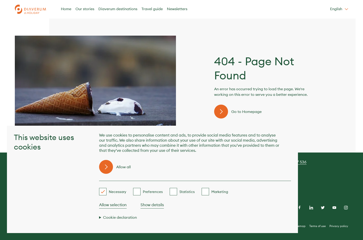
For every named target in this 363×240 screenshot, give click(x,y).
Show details (152, 204)
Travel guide (152, 8)
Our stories (84, 8)
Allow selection (113, 204)
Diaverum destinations (117, 8)
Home (66, 8)
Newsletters (177, 8)
